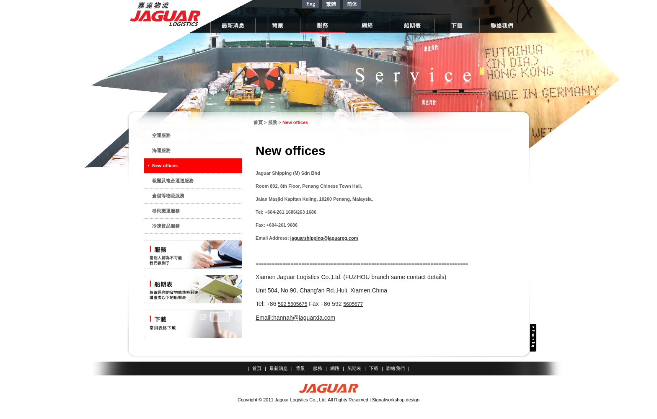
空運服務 (161, 135)
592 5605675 (292, 304)
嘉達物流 (165, 14)
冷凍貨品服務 (166, 225)
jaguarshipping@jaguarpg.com (324, 238)
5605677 (353, 304)
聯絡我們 (395, 368)
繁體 (331, 4)
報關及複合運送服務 (173, 180)
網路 (334, 368)
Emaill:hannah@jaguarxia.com (295, 317)
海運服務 (161, 150)
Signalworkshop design (395, 399)
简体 (352, 4)
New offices (165, 165)
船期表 (354, 368)
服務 (272, 122)
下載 (373, 368)
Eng (310, 4)
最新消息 (278, 368)
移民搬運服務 (166, 210)
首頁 (258, 122)
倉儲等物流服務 (168, 195)
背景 (300, 368)
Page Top (533, 338)
